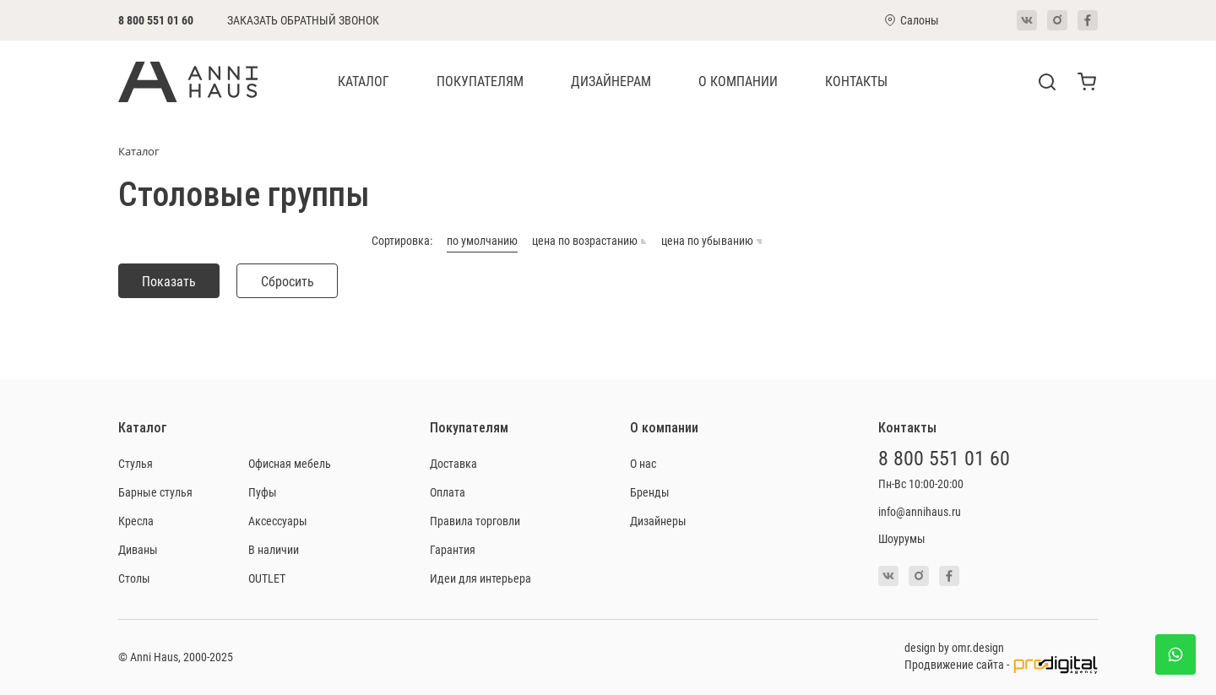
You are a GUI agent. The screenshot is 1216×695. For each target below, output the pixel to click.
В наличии (273, 549)
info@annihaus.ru (919, 511)
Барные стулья (155, 492)
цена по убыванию (712, 241)
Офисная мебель (289, 463)
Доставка (453, 463)
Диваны (138, 549)
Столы (134, 578)
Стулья (135, 463)
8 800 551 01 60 (155, 20)
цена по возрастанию (589, 241)
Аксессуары (277, 521)
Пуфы (262, 492)
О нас (643, 463)
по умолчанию (482, 241)
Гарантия (452, 549)
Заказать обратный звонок (303, 20)
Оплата (447, 492)
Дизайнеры (658, 521)
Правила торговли (475, 521)
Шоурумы (902, 538)
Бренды (650, 492)
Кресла (136, 521)
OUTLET (266, 578)
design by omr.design (954, 647)
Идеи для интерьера (480, 578)
